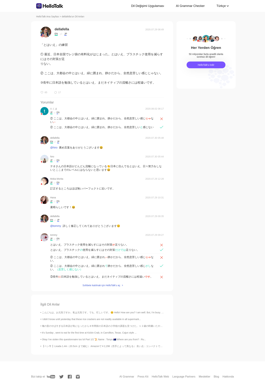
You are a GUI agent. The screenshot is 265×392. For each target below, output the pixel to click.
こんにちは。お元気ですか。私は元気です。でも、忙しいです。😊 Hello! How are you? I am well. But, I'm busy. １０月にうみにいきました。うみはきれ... (124, 312)
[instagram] (78, 377)
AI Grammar (126, 376)
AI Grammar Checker (190, 6)
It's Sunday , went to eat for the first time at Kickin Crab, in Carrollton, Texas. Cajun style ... (89, 332)
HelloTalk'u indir (206, 65)
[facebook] (70, 377)
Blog (216, 376)
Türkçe (221, 6)
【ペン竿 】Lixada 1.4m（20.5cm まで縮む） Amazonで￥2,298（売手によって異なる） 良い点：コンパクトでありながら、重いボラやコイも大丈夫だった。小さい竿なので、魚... (137, 346)
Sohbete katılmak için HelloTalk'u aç (101, 285)
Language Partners (183, 376)
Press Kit (143, 376)
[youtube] (51, 376)
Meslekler (204, 376)
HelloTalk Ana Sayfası (47, 16)
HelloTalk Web (160, 376)
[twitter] (61, 377)
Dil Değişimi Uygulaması (147, 6)
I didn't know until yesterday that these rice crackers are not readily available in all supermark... (91, 319)
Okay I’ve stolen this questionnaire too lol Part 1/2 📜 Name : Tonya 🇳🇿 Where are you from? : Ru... (94, 339)
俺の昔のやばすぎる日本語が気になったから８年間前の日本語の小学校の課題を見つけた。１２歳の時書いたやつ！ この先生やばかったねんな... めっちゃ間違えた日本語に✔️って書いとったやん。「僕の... (151, 326)
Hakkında (228, 376)
